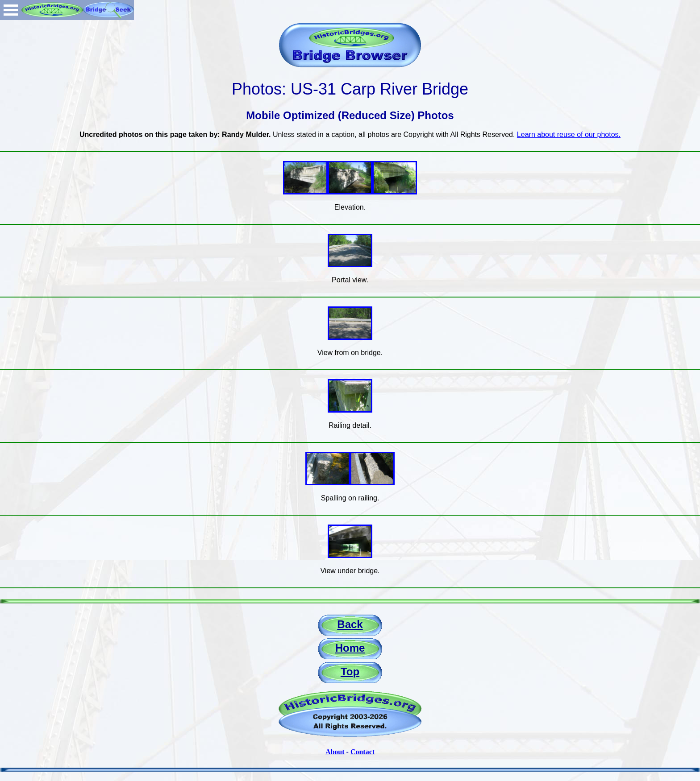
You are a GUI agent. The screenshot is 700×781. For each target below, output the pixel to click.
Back (349, 624)
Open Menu (10, 10)
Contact (362, 752)
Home (350, 648)
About (335, 752)
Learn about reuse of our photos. (569, 134)
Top (350, 671)
